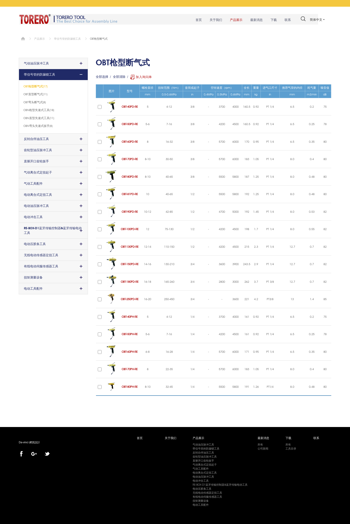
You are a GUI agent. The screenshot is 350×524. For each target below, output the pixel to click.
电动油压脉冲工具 (36, 205)
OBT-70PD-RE (130, 158)
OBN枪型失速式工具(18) (38, 109)
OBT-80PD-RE (130, 176)
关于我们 (214, 20)
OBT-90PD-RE (130, 211)
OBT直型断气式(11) (35, 93)
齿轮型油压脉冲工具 (38, 149)
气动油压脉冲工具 (36, 62)
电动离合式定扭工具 (38, 194)
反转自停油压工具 (36, 138)
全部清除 (119, 76)
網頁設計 (34, 442)
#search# (301, 20)
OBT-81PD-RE (130, 193)
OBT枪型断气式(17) (35, 85)
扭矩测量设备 (33, 277)
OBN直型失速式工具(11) (38, 117)
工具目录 (290, 448)
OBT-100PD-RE (130, 228)
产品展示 (234, 20)
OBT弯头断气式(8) (34, 101)
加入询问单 (144, 76)
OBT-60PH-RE (130, 351)
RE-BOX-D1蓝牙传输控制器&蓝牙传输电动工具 (53, 230)
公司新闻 (263, 448)
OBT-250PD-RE (130, 298)
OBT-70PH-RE (130, 368)
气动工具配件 (33, 183)
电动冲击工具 (33, 216)
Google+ (34, 453)
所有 (260, 444)
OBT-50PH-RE (130, 333)
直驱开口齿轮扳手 (36, 160)
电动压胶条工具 (35, 243)
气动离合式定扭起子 (38, 171)
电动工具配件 (33, 288)
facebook (21, 453)
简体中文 (316, 19)
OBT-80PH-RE (130, 386)
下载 (272, 20)
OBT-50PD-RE (130, 123)
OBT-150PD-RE (130, 263)
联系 (286, 20)
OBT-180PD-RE (130, 281)
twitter (47, 453)
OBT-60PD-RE (130, 141)
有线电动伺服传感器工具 (41, 265)
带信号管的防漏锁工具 (67, 38)
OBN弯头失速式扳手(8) (37, 125)
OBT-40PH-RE (130, 316)
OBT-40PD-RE (130, 106)
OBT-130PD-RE (130, 246)
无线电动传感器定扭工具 (41, 254)
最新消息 (254, 20)
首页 (197, 20)
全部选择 (102, 76)
